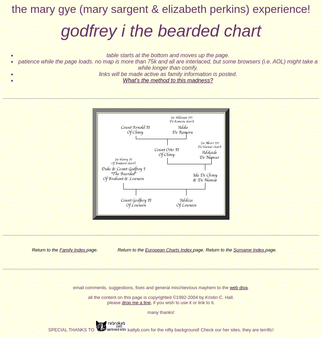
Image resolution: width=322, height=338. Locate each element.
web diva (239, 287)
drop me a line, (137, 302)
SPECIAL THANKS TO (71, 329)
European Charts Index (169, 250)
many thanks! (160, 312)
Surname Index (249, 250)
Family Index (72, 250)
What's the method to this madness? (168, 80)
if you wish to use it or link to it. (183, 302)
